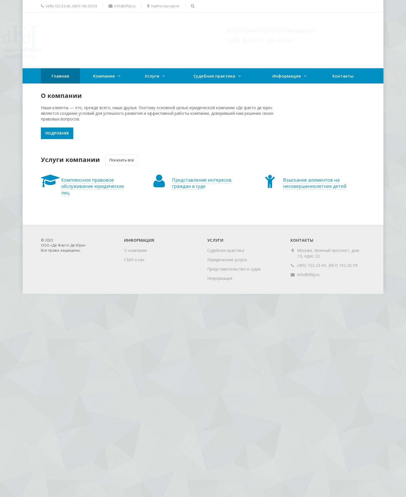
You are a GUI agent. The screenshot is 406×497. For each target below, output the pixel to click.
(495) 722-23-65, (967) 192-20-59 (327, 265)
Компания (104, 76)
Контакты (343, 76)
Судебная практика (214, 76)
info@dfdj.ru (308, 274)
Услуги (152, 76)
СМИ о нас (134, 259)
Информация (286, 76)
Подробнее (57, 133)
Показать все (121, 159)
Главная (60, 76)
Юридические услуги (227, 259)
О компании (135, 250)
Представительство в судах (234, 269)
